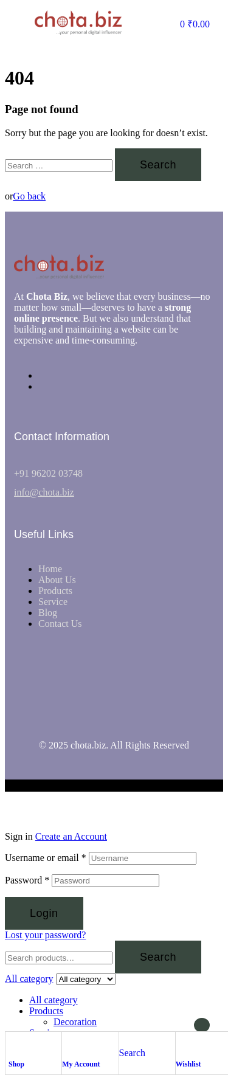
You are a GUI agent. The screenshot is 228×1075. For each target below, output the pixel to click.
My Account (81, 1064)
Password (27, 880)
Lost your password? (45, 935)
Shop (16, 1064)
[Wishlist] (182, 1044)
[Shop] (15, 1044)
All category (53, 1000)
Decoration (75, 1022)
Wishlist (188, 1064)
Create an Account (71, 836)
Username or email (45, 857)
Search (158, 957)
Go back (29, 196)
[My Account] (68, 1044)
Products (46, 1011)
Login (44, 913)
